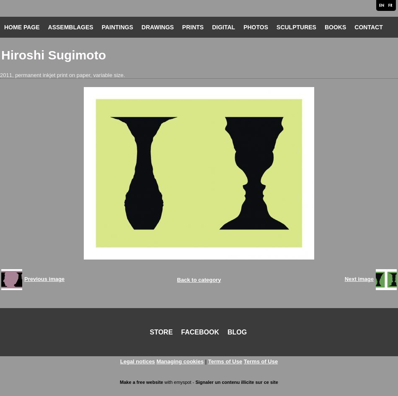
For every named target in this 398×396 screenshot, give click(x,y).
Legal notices (137, 361)
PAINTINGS (117, 27)
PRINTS (193, 27)
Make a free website (141, 382)
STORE (161, 332)
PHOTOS (255, 27)
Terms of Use (225, 361)
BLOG (237, 332)
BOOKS (335, 27)
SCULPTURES (296, 27)
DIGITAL (223, 27)
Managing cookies (180, 361)
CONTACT (368, 27)
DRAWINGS (158, 27)
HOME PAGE (22, 27)
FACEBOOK (200, 332)
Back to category (199, 280)
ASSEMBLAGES (70, 27)
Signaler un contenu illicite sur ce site (236, 382)
